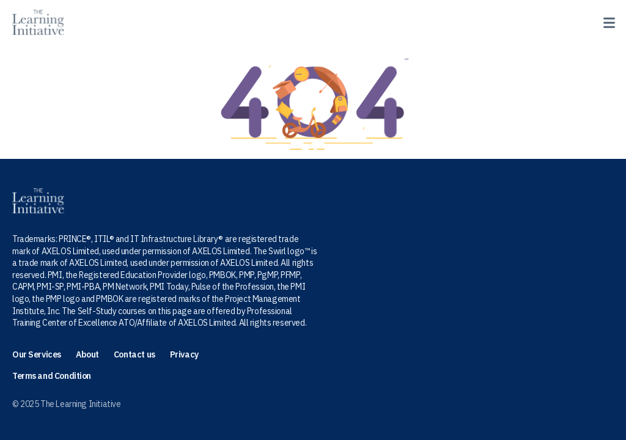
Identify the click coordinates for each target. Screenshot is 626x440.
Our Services (36, 354)
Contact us (134, 354)
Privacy (184, 354)
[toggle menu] (606, 20)
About (87, 354)
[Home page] (38, 22)
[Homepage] (313, 201)
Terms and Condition (51, 375)
